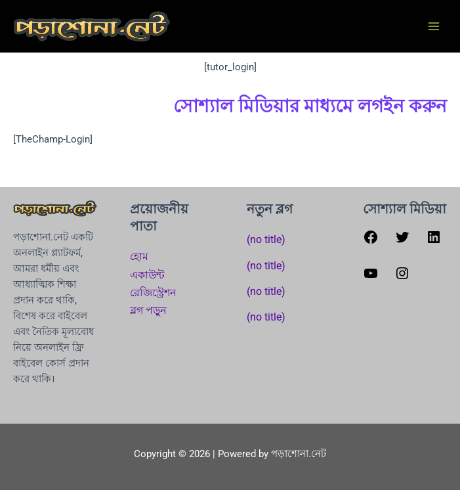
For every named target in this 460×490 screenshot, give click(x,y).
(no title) (266, 239)
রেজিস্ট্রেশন (153, 292)
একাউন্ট (147, 275)
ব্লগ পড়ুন (148, 310)
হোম (139, 256)
